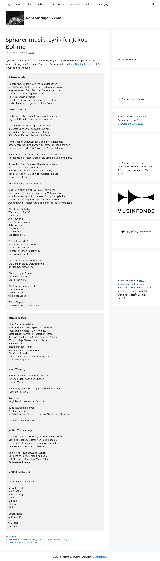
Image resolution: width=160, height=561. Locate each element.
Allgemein (13, 536)
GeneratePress (100, 556)
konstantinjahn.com (43, 18)
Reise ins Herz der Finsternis (51, 4)
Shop (29, 4)
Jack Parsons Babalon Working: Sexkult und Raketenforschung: (38, 539)
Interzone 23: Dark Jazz (82, 4)
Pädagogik (104, 4)
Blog (8, 4)
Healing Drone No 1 (86, 64)
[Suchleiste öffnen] (153, 4)
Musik (19, 4)
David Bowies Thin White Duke (23, 542)
